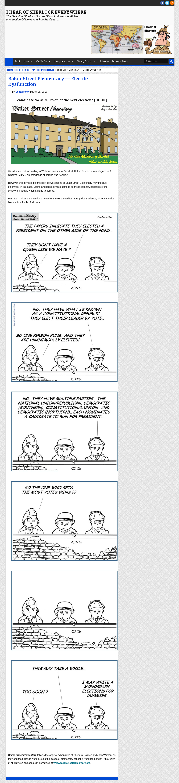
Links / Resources (62, 61)
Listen (26, 61)
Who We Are (41, 61)
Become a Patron (120, 61)
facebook (162, 3)
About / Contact (85, 61)
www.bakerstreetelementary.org (71, 763)
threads (167, 3)
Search (171, 61)
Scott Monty (23, 91)
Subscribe (104, 61)
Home (9, 61)
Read (17, 61)
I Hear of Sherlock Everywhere (46, 12)
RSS (172, 3)
